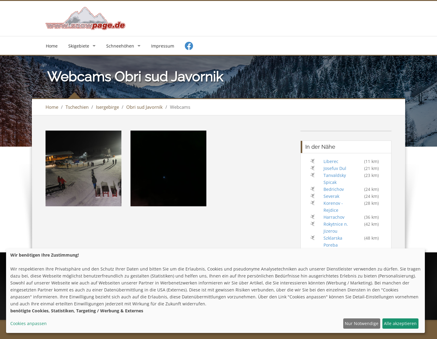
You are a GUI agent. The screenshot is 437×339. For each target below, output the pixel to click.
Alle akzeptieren (400, 323)
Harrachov (334, 217)
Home (52, 46)
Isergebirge (107, 107)
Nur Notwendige (361, 323)
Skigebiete (78, 46)
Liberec (331, 161)
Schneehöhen (120, 46)
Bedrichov (334, 189)
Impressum (162, 46)
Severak (331, 196)
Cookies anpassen (28, 323)
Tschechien (77, 107)
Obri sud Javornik (144, 107)
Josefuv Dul (335, 168)
